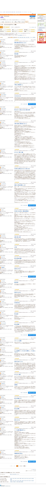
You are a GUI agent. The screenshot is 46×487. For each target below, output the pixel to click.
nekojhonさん (3, 383)
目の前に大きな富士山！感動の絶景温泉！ (21, 211)
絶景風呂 (16, 384)
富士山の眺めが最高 (17, 258)
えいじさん (2, 122)
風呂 (22, 37)
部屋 (20, 37)
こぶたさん (2, 167)
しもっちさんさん (3, 183)
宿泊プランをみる (32, 205)
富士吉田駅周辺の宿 (40, 30)
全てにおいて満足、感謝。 (19, 152)
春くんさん (2, 41)
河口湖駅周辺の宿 (40, 29)
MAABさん (2, 407)
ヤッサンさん (3, 349)
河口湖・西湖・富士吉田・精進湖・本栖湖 (18, 478)
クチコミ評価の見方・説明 (33, 27)
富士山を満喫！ (17, 408)
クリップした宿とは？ (43, 16)
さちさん (2, 83)
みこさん (2, 52)
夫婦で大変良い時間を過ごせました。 (21, 123)
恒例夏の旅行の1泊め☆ (18, 453)
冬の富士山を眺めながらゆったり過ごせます (22, 168)
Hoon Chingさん (3, 94)
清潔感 (34, 37)
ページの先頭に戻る (33, 469)
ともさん (2, 418)
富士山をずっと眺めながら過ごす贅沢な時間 (22, 109)
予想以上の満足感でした (18, 84)
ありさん (2, 452)
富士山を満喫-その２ (18, 398)
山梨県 (11, 478)
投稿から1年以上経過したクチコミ (14, 474)
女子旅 (15, 247)
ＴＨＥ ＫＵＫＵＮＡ (4, 16)
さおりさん (2, 428)
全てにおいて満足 (17, 374)
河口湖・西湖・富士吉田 (27, 478)
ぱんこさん (2, 360)
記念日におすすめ (17, 268)
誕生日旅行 (16, 282)
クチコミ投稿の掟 (19, 35)
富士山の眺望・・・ (17, 324)
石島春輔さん (3, 267)
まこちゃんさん (3, 235)
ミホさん (2, 312)
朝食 (24, 37)
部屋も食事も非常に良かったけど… (20, 42)
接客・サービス (30, 37)
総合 (19, 37)
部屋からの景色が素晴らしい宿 (19, 185)
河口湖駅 (32, 478)
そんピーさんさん (3, 108)
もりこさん (2, 373)
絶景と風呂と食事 (17, 237)
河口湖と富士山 (17, 302)
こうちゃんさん (3, 62)
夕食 (26, 37)
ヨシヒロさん (3, 339)
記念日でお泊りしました (18, 361)
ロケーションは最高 (17, 340)
